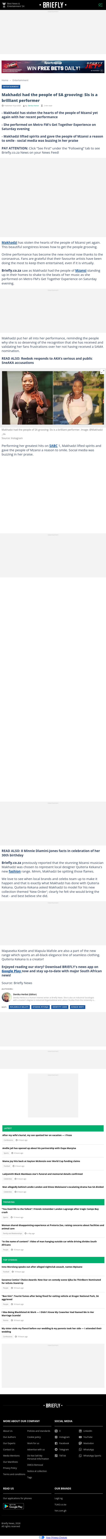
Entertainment (20, 80)
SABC (53, 445)
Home (5, 80)
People (5, 1250)
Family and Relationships (12, 1233)
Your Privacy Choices (53, 1537)
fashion (15, 871)
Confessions (8, 1140)
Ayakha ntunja (40, 1007)
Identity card (60, 1007)
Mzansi (81, 270)
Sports (6, 1153)
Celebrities (8, 1179)
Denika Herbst (33, 106)
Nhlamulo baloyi (19, 1007)
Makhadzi (9, 242)
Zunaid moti (77, 1007)
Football (7, 1166)
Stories (5, 1320)
